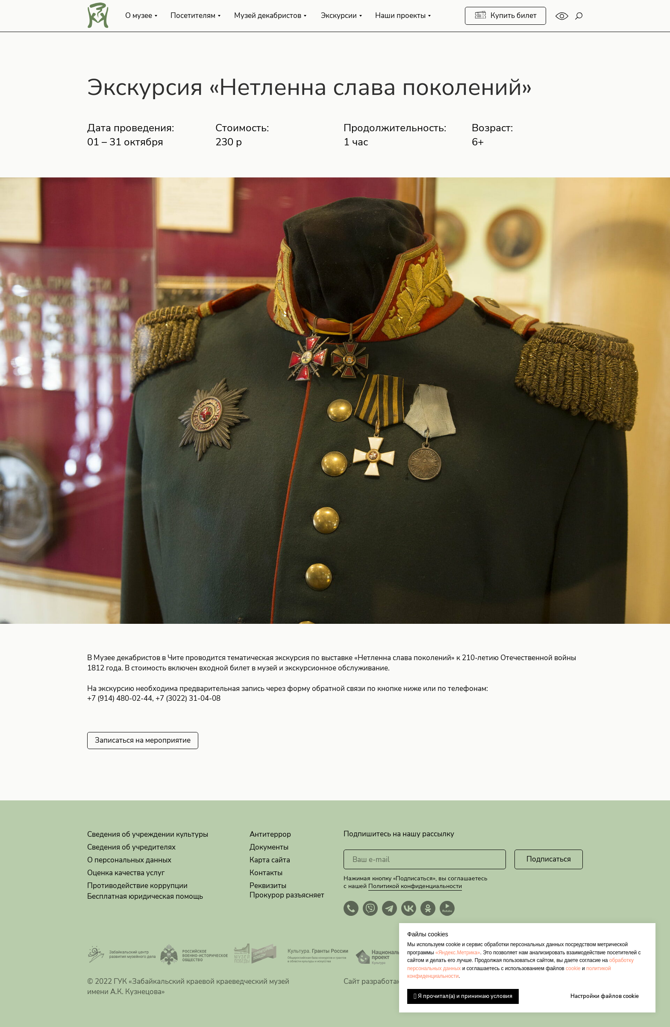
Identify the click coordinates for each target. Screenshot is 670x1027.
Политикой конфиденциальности (415, 886)
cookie (573, 968)
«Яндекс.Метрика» (457, 953)
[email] (425, 859)
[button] (142, 740)
